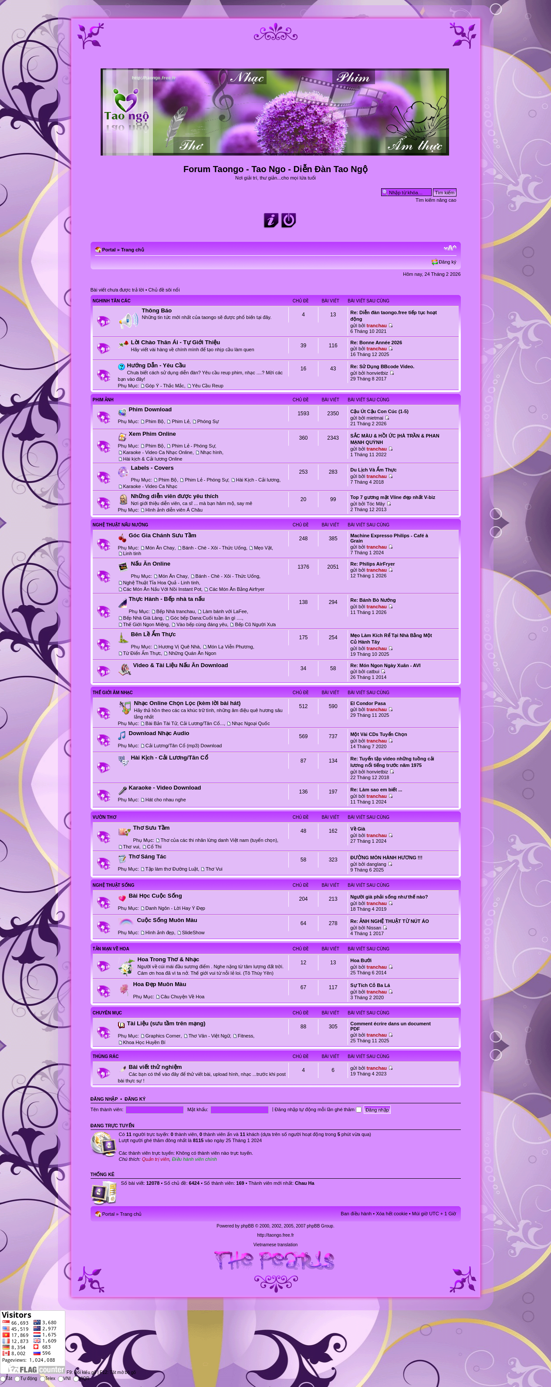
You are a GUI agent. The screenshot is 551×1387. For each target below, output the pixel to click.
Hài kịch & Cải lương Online (153, 458)
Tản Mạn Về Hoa (111, 948)
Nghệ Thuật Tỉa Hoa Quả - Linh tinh (161, 582)
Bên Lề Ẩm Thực (153, 634)
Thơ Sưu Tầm (151, 827)
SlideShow (193, 932)
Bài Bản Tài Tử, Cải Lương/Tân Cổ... (184, 723)
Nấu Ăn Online (151, 563)
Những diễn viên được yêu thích (175, 496)
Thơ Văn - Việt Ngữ (209, 1035)
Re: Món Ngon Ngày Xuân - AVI (385, 665)
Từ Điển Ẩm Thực (142, 653)
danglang (376, 864)
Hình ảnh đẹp (159, 932)
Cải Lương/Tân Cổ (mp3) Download (183, 745)
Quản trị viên (155, 1159)
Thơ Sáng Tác (147, 856)
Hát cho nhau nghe (165, 799)
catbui (373, 671)
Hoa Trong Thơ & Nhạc (168, 959)
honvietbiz (378, 373)
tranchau (377, 325)
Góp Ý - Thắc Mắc (164, 385)
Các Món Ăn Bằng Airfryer (236, 589)
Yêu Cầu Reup (207, 385)
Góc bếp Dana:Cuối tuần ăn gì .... (206, 618)
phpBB (247, 1226)
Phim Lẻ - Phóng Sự (193, 445)
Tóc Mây (376, 503)
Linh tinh (132, 553)
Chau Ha (304, 1183)
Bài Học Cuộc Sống (155, 895)
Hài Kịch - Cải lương (257, 479)
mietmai (375, 418)
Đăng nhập (104, 1099)
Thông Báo (157, 310)
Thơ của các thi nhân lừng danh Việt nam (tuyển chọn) (219, 840)
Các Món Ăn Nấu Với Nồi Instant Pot (162, 589)
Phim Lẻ (180, 421)
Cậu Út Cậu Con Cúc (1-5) (379, 411)
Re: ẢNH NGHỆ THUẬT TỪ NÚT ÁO (389, 921)
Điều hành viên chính (194, 1159)
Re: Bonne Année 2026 (376, 342)
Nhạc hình (211, 452)
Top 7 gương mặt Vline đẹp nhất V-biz (392, 497)
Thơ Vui (214, 869)
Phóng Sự (208, 421)
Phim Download (150, 409)
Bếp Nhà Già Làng (142, 618)
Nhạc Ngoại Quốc (251, 723)
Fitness (245, 1035)
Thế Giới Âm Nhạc (113, 692)
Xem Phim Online (152, 434)
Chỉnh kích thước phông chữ (450, 248)
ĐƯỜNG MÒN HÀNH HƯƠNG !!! (386, 857)
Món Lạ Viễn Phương (230, 646)
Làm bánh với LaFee (225, 611)
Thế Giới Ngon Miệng (146, 624)
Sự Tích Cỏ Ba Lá (370, 985)
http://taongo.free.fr (275, 1235)
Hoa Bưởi (361, 960)
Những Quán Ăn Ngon (192, 653)
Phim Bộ (154, 421)
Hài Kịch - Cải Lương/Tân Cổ (169, 757)
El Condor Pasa (367, 703)
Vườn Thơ (104, 817)
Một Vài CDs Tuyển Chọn (378, 734)
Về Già (357, 828)
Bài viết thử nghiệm (155, 1067)
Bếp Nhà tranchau (175, 611)
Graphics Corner (163, 1035)
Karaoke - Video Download (165, 787)
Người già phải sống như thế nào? (389, 896)
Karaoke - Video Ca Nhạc (150, 486)
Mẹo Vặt (263, 547)
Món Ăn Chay (160, 547)
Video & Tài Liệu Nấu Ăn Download (180, 665)
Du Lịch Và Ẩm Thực (373, 469)
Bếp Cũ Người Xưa (255, 624)
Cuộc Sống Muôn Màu (167, 920)
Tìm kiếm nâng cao (436, 200)
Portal (109, 249)
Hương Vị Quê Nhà (179, 646)
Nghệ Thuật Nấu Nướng (121, 524)
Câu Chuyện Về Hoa (183, 996)
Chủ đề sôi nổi (164, 289)
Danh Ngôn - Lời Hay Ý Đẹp (175, 908)
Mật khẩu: (197, 1109)
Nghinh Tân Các (112, 300)
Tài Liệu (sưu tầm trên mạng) (166, 1023)
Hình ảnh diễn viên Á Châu (174, 509)
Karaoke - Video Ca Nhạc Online (158, 452)
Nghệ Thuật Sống (114, 885)
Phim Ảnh (103, 399)
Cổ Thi (154, 846)
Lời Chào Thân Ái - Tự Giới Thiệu (175, 342)
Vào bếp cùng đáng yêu (201, 624)
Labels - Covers (152, 468)
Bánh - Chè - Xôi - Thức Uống (214, 547)
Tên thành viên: (107, 1109)
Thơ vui (131, 846)
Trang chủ (132, 249)
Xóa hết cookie (392, 1213)
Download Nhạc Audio (159, 733)
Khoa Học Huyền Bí (144, 1042)
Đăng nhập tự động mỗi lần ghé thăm (318, 1109)
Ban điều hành (356, 1213)
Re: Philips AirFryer (372, 563)
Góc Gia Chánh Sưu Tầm (162, 535)
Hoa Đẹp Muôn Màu (159, 984)
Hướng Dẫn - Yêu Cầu (156, 365)
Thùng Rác (106, 1056)
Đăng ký (447, 262)
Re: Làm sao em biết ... (376, 789)
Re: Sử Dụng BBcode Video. (382, 366)
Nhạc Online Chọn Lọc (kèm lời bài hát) (187, 703)
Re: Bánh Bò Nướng (373, 600)
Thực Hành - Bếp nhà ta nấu (167, 599)
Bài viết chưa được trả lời (117, 289)
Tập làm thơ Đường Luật (171, 869)
